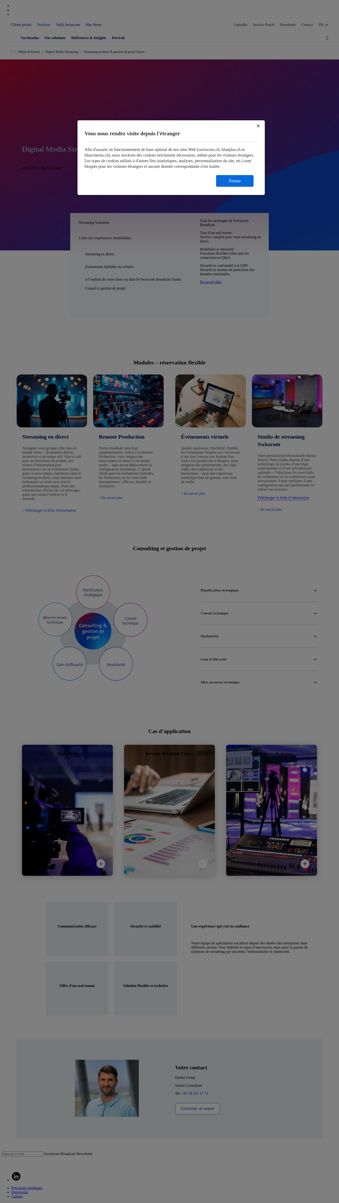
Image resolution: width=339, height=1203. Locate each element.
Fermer (235, 181)
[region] (171, 157)
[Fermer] (258, 126)
